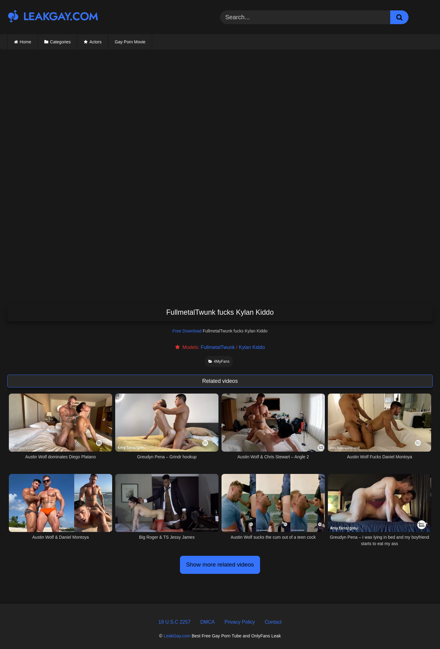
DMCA (207, 622)
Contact (273, 622)
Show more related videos (220, 564)
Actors (96, 41)
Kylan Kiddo (252, 347)
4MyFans (219, 361)
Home (25, 41)
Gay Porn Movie (130, 41)
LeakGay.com (176, 635)
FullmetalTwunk (218, 347)
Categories (60, 41)
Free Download (186, 330)
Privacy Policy (240, 622)
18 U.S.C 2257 (175, 622)
